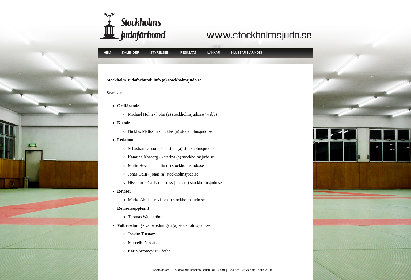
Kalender (130, 53)
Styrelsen (159, 53)
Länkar (213, 53)
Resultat (188, 53)
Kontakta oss (161, 270)
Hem (107, 53)
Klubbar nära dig (246, 53)
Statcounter (182, 270)
